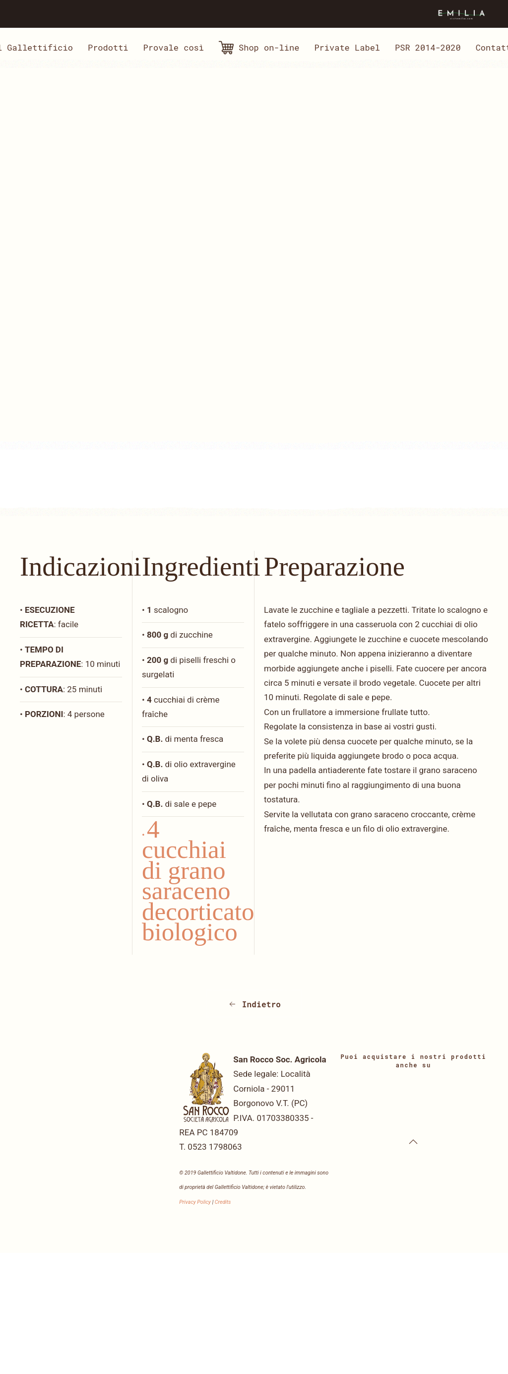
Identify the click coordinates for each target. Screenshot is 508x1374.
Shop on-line (259, 47)
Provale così (173, 47)
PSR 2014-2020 (428, 47)
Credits (223, 1202)
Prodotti (108, 47)
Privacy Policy (195, 1202)
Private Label (347, 47)
